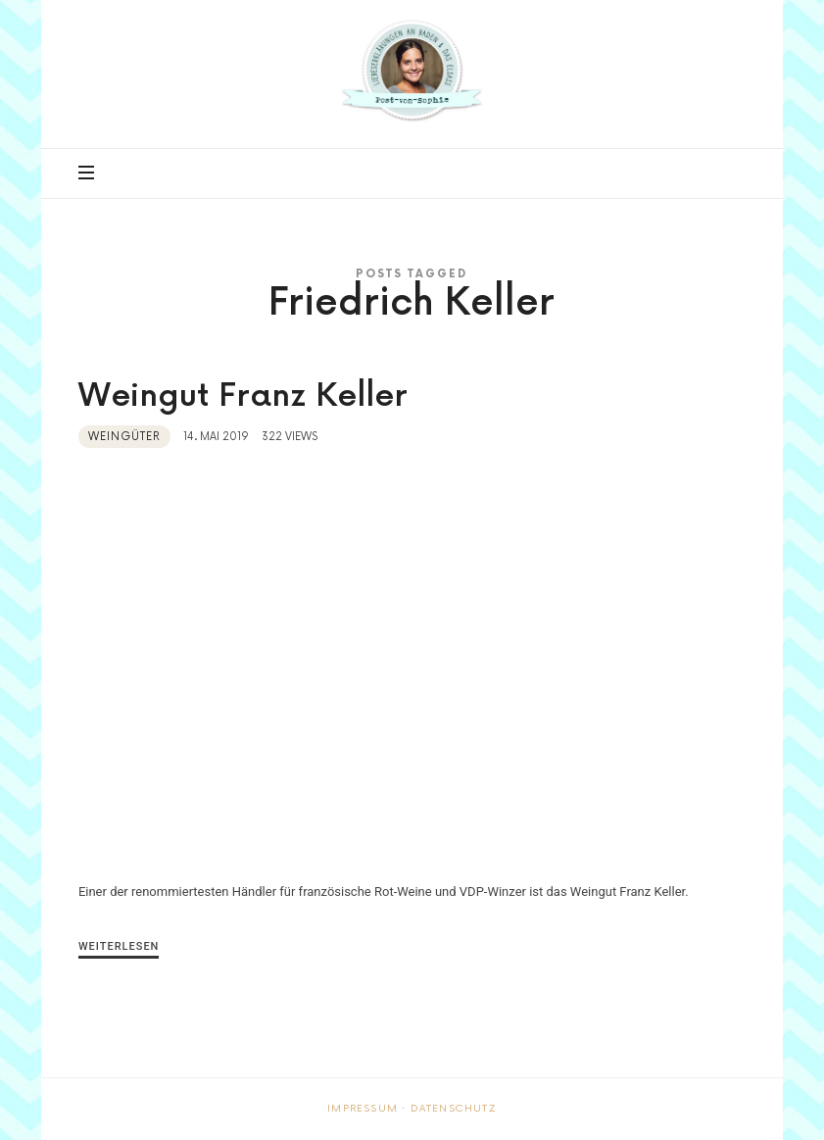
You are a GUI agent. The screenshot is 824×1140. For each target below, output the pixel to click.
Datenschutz (454, 1109)
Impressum (362, 1109)
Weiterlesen (119, 946)
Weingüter (124, 436)
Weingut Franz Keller (243, 396)
